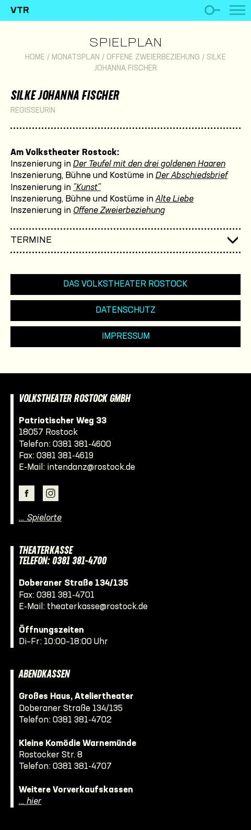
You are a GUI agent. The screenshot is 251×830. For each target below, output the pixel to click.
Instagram (50, 493)
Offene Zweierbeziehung (153, 58)
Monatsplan (76, 58)
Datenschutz (125, 310)
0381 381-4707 (82, 766)
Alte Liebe (175, 199)
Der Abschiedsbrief (192, 175)
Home (35, 58)
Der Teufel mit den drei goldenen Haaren (149, 164)
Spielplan (125, 43)
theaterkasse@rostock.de (97, 606)
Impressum (126, 336)
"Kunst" (87, 187)
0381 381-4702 (82, 720)
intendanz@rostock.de (91, 467)
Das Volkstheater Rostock (125, 284)
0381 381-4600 (82, 444)
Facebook (26, 493)
